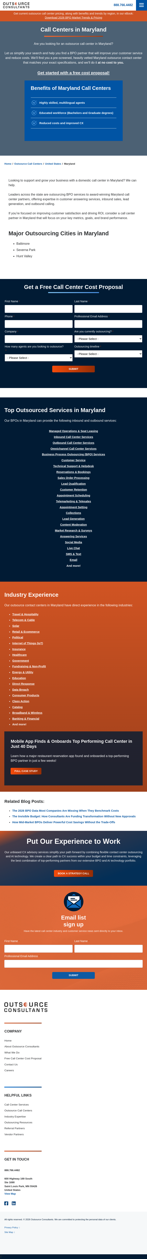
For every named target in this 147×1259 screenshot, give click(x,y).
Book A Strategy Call (73, 873)
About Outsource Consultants (21, 1046)
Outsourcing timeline (93, 347)
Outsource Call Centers (28, 163)
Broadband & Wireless (27, 712)
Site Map (8, 1232)
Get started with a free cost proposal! (73, 72)
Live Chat (73, 548)
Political (17, 637)
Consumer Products (25, 695)
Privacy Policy (11, 1227)
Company (17, 332)
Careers (9, 1070)
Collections (73, 512)
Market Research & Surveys (73, 530)
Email (73, 559)
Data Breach (20, 689)
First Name (18, 301)
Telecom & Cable (23, 620)
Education (19, 678)
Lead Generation (73, 518)
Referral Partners (14, 1128)
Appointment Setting (74, 507)
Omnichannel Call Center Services (73, 448)
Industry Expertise (15, 1116)
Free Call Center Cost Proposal (22, 1058)
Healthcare (19, 654)
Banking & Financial (25, 718)
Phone (15, 317)
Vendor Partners (14, 1134)
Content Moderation (73, 524)
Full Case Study (26, 771)
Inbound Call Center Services (73, 437)
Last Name (87, 301)
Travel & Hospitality (25, 614)
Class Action (20, 701)
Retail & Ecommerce (25, 631)
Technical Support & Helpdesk (73, 466)
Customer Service (73, 460)
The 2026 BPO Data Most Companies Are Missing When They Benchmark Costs (65, 810)
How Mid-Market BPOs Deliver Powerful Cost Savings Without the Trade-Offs (63, 822)
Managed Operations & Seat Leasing (73, 431)
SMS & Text (73, 554)
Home (7, 163)
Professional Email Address (97, 317)
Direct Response (23, 683)
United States (53, 163)
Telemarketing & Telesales (73, 501)
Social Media (73, 542)
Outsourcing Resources (18, 1122)
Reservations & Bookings (73, 472)
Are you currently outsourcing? (99, 332)
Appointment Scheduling (73, 495)
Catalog (17, 707)
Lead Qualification (73, 483)
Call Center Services (16, 1104)
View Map (10, 1193)
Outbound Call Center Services (73, 442)
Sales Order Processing (73, 477)
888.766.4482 (123, 5)
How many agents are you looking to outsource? (34, 349)
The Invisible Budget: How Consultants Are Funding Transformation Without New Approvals (74, 816)
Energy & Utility (22, 672)
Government (20, 660)
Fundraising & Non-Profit (29, 666)
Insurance (19, 649)
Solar (15, 625)
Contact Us (10, 1064)
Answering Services (73, 536)
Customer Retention (73, 489)
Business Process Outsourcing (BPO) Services (73, 454)
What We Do (11, 1052)
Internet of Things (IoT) (27, 643)
